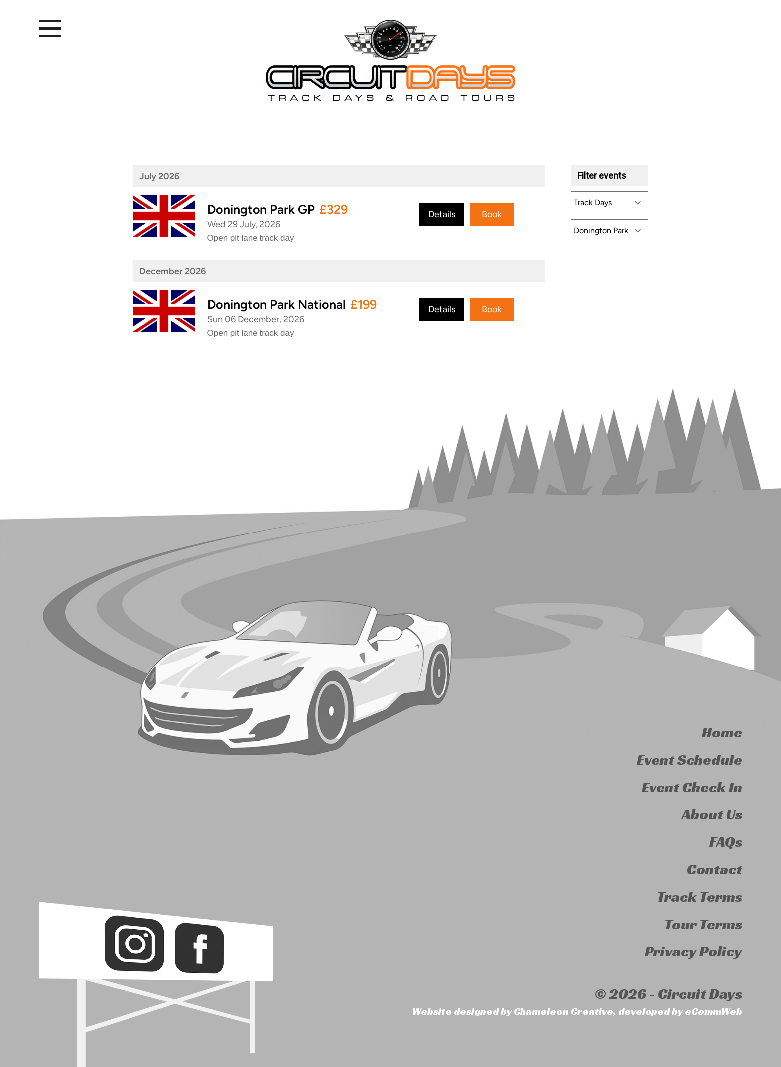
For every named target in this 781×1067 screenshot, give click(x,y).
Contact (714, 869)
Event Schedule (689, 759)
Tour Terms (703, 924)
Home (722, 732)
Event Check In (692, 787)
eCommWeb (713, 1011)
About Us (712, 814)
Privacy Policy (693, 951)
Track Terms (699, 896)
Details (441, 214)
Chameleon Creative (563, 1011)
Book (492, 214)
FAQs (725, 841)
